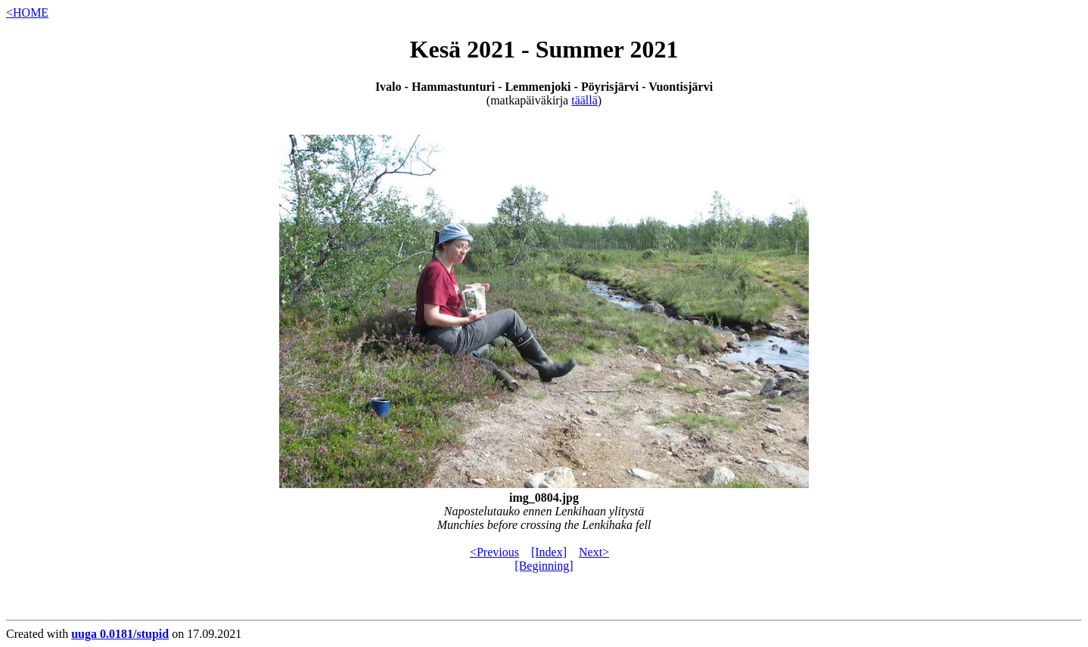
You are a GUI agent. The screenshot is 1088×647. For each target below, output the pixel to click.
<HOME (27, 12)
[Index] (549, 552)
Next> (594, 552)
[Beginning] (543, 565)
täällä (584, 100)
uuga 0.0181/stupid (120, 633)
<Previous (494, 552)
